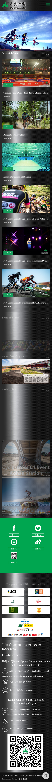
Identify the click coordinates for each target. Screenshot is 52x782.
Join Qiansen (11, 645)
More (47, 54)
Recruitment (9, 648)
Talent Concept (32, 644)
